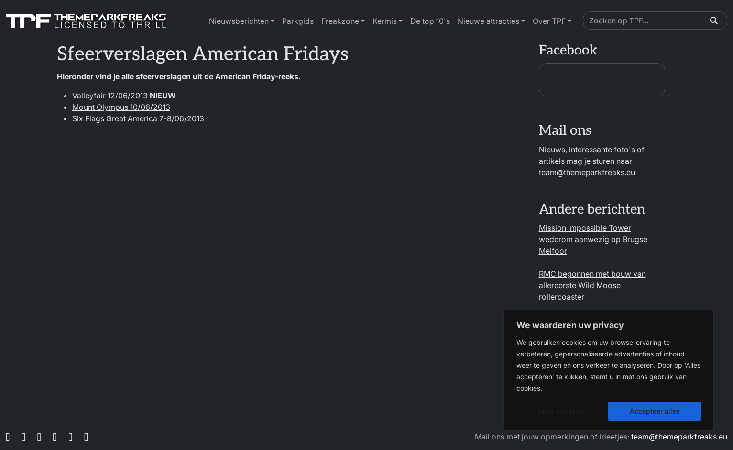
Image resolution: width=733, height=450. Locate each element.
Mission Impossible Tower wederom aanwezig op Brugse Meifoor (593, 239)
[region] (608, 370)
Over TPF (549, 21)
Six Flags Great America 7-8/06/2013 (138, 118)
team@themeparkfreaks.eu (587, 172)
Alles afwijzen (560, 411)
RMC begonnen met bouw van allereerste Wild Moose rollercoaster (592, 285)
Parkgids (298, 21)
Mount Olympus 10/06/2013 (121, 107)
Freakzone (340, 21)
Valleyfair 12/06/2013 (124, 95)
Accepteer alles (655, 411)
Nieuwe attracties (488, 21)
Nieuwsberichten (239, 21)
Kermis (384, 21)
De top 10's (430, 21)
